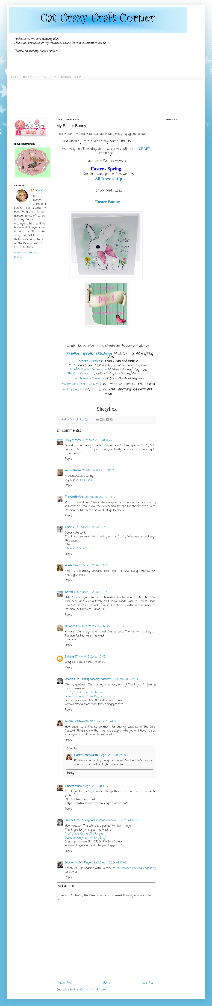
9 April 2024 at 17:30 (124, 820)
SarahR (70, 592)
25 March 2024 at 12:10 (100, 497)
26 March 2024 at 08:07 (108, 626)
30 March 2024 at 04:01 (105, 721)
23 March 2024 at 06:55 (97, 440)
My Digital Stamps (71, 77)
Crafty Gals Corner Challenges (84, 692)
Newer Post (64, 983)
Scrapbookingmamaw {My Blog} (85, 696)
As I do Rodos (84, 480)
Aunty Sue (71, 566)
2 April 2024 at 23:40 (112, 755)
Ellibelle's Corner (75, 548)
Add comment (67, 886)
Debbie (69, 657)
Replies (73, 748)
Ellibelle (70, 527)
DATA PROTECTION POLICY (39, 77)
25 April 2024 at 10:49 (112, 863)
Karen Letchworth (77, 721)
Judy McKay (73, 440)
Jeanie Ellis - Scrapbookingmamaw (87, 679)
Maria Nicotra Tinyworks (81, 863)
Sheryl (39, 191)
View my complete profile (26, 255)
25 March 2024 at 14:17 (90, 527)
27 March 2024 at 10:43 (90, 657)
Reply (68, 459)
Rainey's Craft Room (78, 626)
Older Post (148, 983)
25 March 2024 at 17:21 (93, 566)
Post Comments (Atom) (89, 990)
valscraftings (73, 786)
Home (14, 77)
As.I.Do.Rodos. (73, 471)
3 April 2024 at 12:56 (96, 786)
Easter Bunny (107, 201)
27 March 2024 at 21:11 (125, 679)
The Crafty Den (74, 497)
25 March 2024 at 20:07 (91, 592)
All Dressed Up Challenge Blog (135, 868)
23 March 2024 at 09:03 (98, 471)
